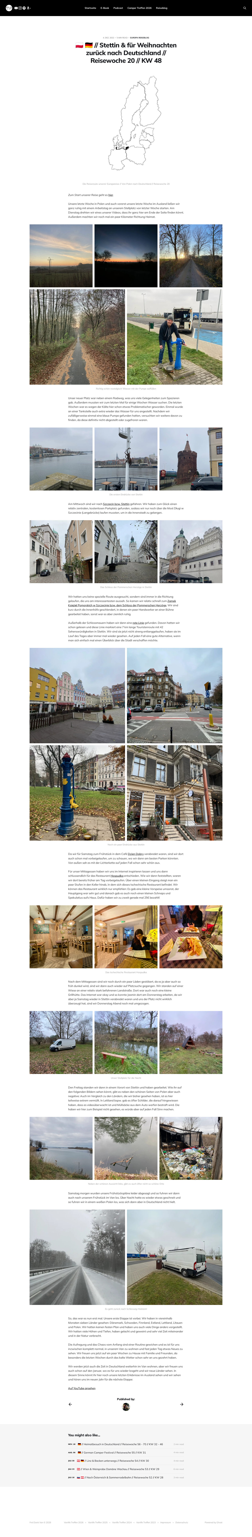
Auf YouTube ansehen (81, 1388)
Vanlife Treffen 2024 (122, 1522)
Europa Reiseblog (139, 37)
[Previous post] (70, 1404)
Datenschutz (182, 1522)
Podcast (118, 7)
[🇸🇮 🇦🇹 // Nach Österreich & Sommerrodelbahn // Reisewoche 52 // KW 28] (126, 1477)
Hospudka (117, 875)
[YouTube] (16, 8)
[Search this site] (244, 8)
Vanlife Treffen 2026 (73, 1522)
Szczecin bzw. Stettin (116, 504)
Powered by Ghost (213, 1522)
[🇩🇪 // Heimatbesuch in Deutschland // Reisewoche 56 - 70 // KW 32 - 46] (126, 1444)
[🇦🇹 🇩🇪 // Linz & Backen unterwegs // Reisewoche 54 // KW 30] (126, 1461)
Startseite (90, 7)
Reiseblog (161, 7)
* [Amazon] (29, 8)
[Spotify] (24, 8)
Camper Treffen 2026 (139, 7)
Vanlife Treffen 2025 (98, 1522)
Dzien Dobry (136, 854)
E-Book (105, 7)
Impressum (165, 1522)
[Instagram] (20, 8)
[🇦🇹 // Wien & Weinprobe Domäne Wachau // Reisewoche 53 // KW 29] (126, 1469)
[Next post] (182, 1404)
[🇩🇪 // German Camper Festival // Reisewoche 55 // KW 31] (126, 1453)
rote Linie (138, 622)
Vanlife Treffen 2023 (146, 1522)
